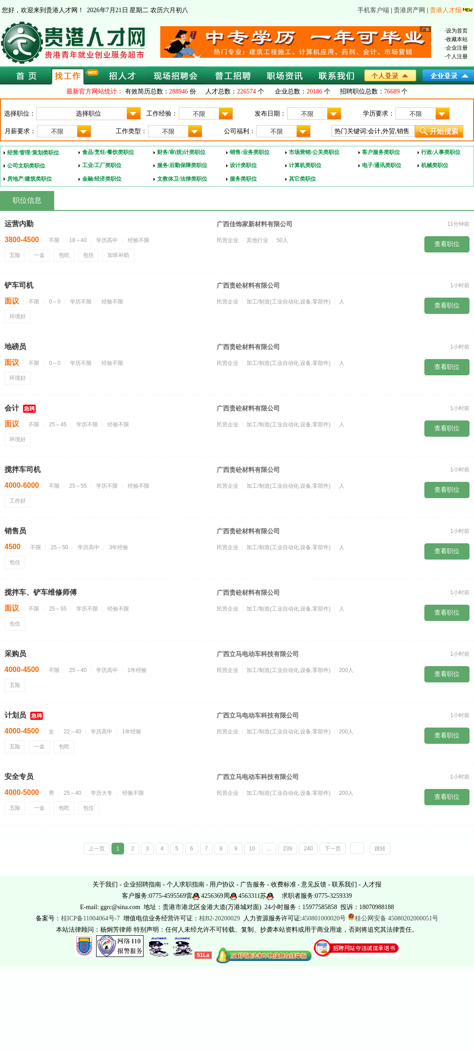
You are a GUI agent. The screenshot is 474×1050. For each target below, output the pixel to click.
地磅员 (15, 346)
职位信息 (27, 200)
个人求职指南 (185, 884)
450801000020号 (324, 918)
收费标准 (283, 884)
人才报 (371, 884)
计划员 (15, 715)
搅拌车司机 (23, 469)
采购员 (15, 654)
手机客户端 (373, 10)
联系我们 (344, 884)
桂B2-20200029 (220, 918)
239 (287, 848)
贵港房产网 (409, 10)
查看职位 (447, 243)
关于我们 (105, 884)
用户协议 (222, 884)
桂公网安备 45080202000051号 (393, 918)
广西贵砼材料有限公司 (248, 285)
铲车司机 (19, 285)
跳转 (380, 848)
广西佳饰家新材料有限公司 (255, 224)
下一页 (333, 848)
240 (308, 848)
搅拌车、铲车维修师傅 (41, 592)
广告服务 (252, 884)
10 (252, 848)
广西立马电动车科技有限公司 (258, 654)
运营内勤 (19, 224)
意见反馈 (313, 884)
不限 (212, 114)
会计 (12, 408)
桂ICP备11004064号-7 (90, 918)
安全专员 (19, 776)
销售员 (15, 531)
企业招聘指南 (142, 884)
